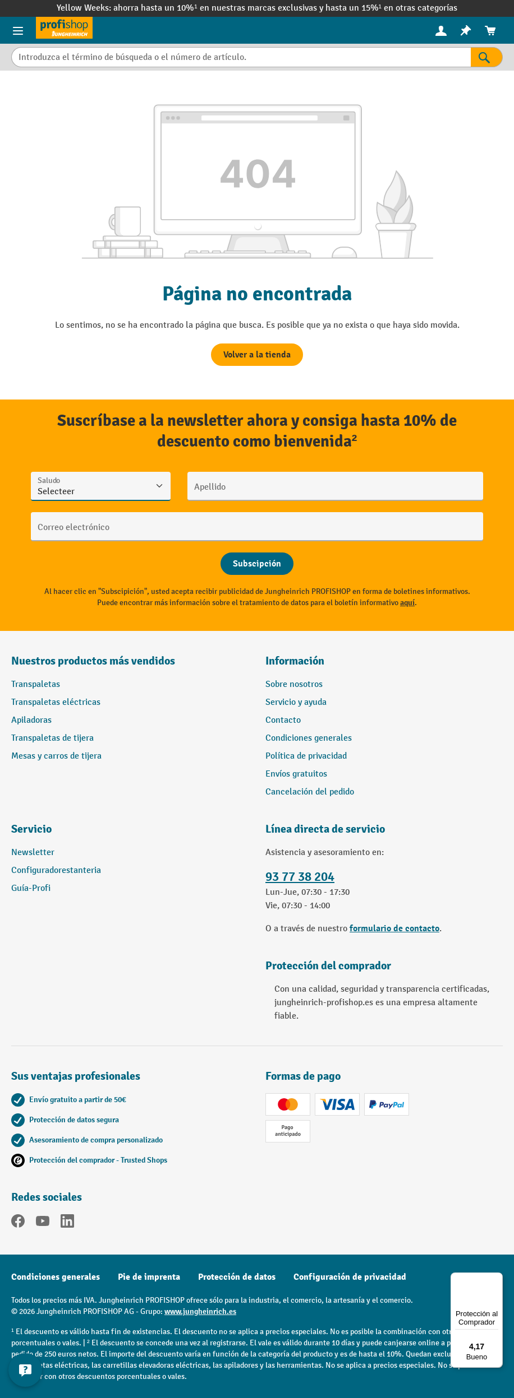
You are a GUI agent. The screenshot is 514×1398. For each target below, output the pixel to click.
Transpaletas (35, 684)
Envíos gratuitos (296, 774)
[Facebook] (18, 1223)
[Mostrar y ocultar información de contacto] (25, 1370)
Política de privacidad (306, 756)
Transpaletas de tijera (52, 738)
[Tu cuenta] (441, 30)
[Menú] (496, 1279)
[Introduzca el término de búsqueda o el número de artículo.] (241, 57)
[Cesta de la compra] (490, 30)
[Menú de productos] (18, 30)
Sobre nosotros (294, 684)
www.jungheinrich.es (200, 1311)
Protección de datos (237, 1277)
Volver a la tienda (257, 354)
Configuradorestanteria (56, 870)
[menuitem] (441, 30)
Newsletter (32, 852)
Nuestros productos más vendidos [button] (93, 661)
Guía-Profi (31, 888)
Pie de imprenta (149, 1277)
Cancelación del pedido (309, 792)
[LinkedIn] (67, 1223)
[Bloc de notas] (465, 30)
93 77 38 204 (299, 877)
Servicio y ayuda (296, 702)
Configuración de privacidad (349, 1277)
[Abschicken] (257, 563)
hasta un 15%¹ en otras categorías (391, 8)
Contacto (283, 720)
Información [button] (294, 661)
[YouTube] (42, 1223)
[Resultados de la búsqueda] (487, 57)
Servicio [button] (31, 829)
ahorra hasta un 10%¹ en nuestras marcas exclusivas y (219, 8)
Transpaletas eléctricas (55, 702)
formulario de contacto (394, 928)
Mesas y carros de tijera (56, 756)
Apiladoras (31, 720)
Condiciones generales (308, 738)
